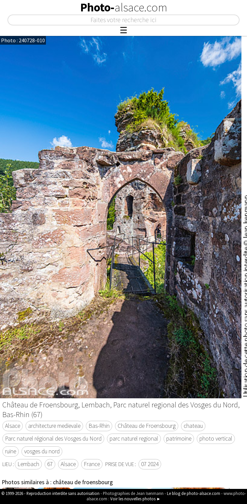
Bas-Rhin (99, 426)
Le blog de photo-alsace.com (193, 493)
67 (50, 464)
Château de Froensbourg (147, 426)
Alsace (12, 426)
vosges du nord (42, 451)
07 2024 (150, 464)
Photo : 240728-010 (23, 40)
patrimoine (178, 438)
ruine (10, 451)
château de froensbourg (83, 482)
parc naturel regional (134, 438)
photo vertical (215, 438)
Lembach (28, 464)
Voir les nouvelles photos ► (135, 498)
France (92, 464)
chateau (193, 426)
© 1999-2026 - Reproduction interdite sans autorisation (50, 493)
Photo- (123, 7)
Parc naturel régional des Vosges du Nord (53, 438)
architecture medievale (54, 426)
